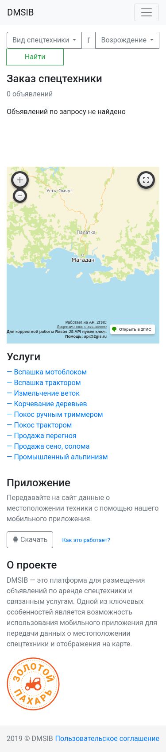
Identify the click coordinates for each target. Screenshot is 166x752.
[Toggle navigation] (146, 12)
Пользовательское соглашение (107, 738)
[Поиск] (88, 40)
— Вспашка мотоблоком (47, 372)
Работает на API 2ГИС (86, 322)
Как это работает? (86, 540)
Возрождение (124, 40)
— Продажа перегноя (42, 435)
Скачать (29, 539)
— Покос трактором (39, 425)
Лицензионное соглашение (82, 326)
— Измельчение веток (43, 393)
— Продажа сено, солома (48, 446)
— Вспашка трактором (44, 382)
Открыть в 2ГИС (135, 329)
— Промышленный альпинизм (57, 457)
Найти (35, 57)
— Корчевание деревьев (47, 404)
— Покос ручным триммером (55, 414)
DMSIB (20, 12)
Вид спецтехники (41, 40)
